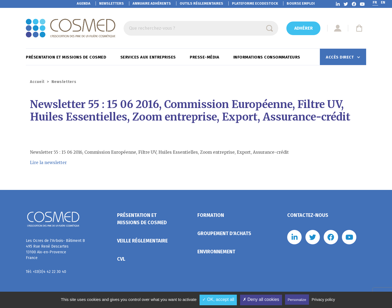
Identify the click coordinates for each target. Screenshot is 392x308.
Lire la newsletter (48, 162)
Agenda (83, 3)
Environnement (216, 252)
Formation (210, 215)
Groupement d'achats (224, 233)
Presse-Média (205, 57)
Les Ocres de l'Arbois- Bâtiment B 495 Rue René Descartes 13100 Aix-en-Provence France (55, 249)
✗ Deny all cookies (261, 299)
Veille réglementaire (142, 241)
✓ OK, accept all (218, 299)
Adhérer (303, 28)
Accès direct (340, 57)
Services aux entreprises (148, 57)
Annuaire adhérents (152, 3)
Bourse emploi (301, 3)
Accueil (37, 81)
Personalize (297, 300)
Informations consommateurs (267, 57)
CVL (121, 259)
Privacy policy (323, 299)
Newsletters (111, 3)
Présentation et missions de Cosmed (67, 57)
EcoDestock (255, 3)
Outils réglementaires (201, 3)
